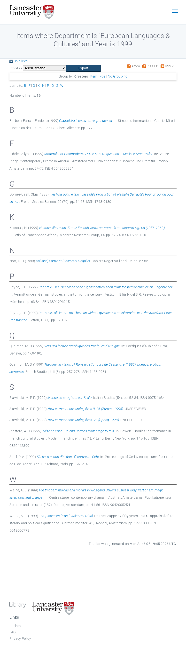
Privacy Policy (20, 638)
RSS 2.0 (168, 66)
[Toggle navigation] (175, 11)
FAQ (12, 632)
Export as (15, 68)
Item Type (98, 76)
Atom (132, 66)
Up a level (18, 61)
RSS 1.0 (149, 66)
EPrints (15, 626)
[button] (83, 68)
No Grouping (117, 76)
